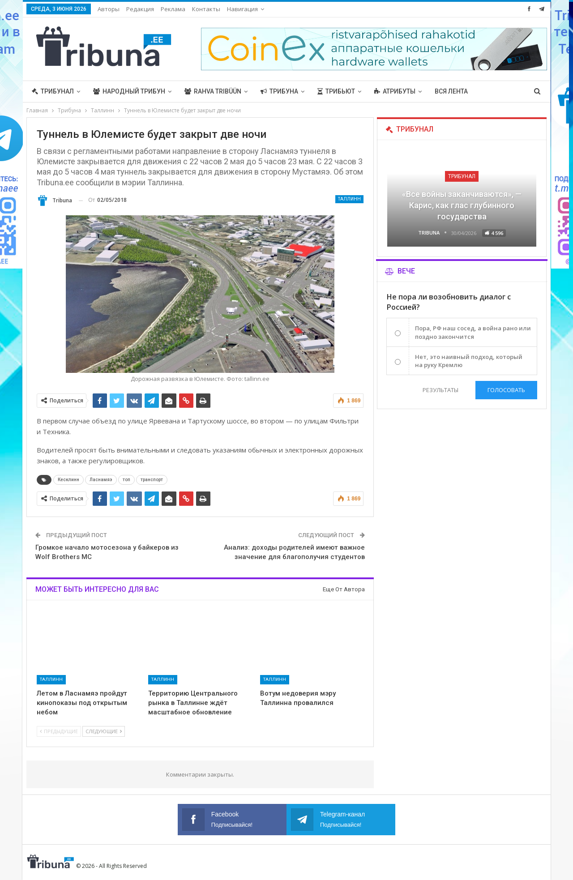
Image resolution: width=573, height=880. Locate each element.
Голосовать (506, 390)
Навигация (242, 9)
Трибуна (279, 91)
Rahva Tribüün (212, 91)
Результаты (440, 390)
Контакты (206, 9)
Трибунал (53, 91)
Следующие (104, 731)
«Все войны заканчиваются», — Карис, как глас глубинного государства (462, 205)
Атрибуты (394, 91)
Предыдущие (59, 731)
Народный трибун (129, 91)
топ (126, 479)
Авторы (109, 9)
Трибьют (336, 91)
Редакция (140, 9)
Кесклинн (68, 479)
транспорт (152, 479)
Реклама (173, 9)
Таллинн (349, 199)
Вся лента (451, 91)
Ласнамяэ (101, 479)
